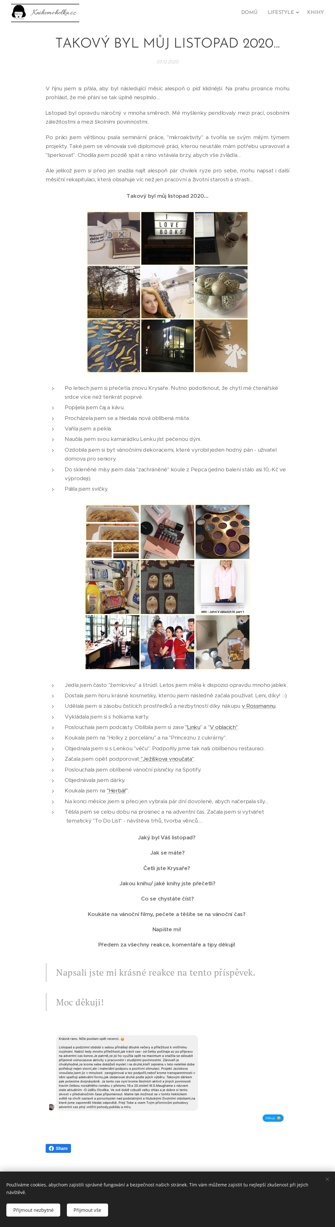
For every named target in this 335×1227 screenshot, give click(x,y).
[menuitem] (253, 13)
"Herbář (116, 790)
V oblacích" (224, 727)
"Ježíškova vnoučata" (166, 758)
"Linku (192, 727)
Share (58, 1148)
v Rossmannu (258, 705)
